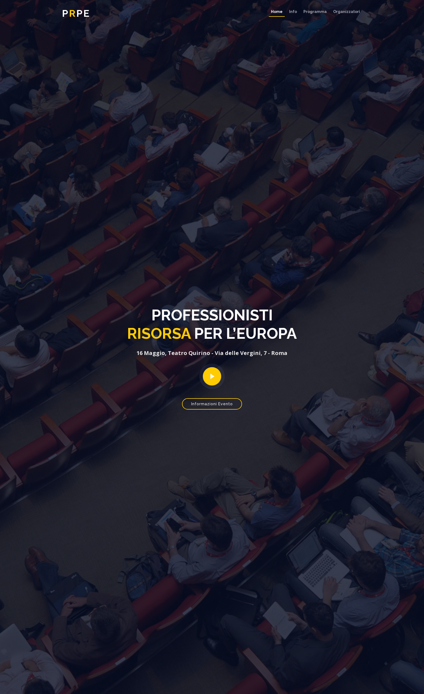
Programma (315, 11)
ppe (76, 13)
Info (293, 11)
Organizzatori (346, 11)
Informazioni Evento (212, 404)
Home (277, 11)
